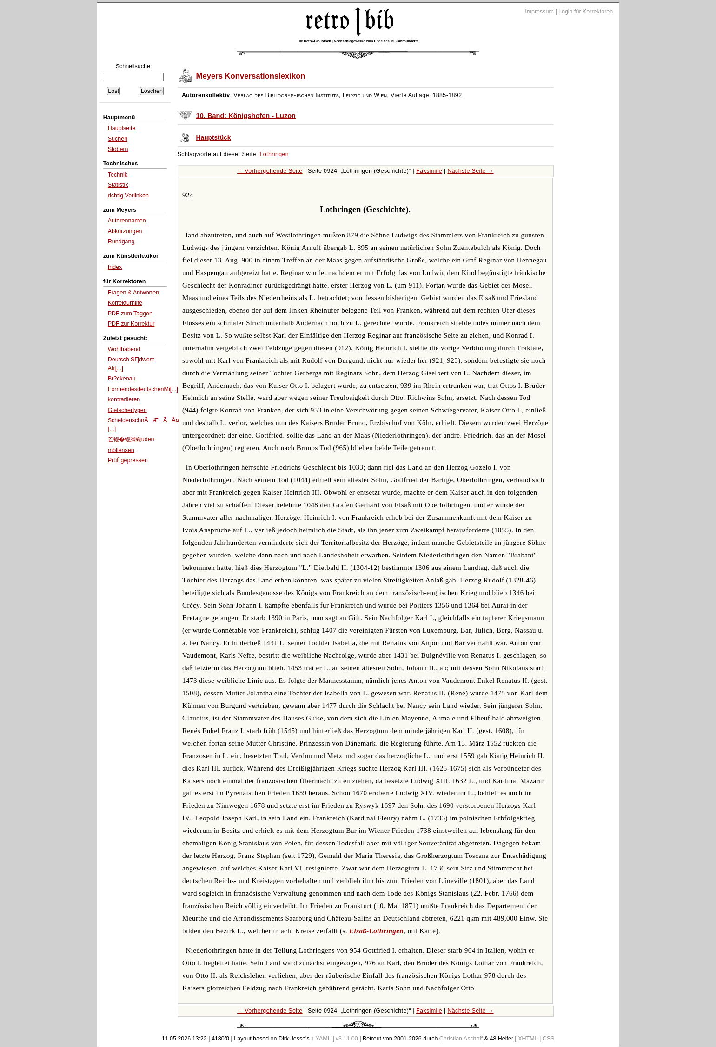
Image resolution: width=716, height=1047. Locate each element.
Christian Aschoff (461, 1038)
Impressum (539, 11)
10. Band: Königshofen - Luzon (246, 115)
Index (115, 267)
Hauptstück (213, 137)
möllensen (121, 450)
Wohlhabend (124, 349)
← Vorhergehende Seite (270, 171)
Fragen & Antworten (133, 292)
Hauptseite (122, 128)
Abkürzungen (125, 231)
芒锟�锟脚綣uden (131, 439)
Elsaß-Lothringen (376, 931)
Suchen (117, 139)
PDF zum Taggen (130, 313)
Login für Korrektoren (585, 11)
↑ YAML (321, 1038)
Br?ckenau (122, 378)
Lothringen (274, 154)
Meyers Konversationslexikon (250, 76)
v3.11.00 (347, 1038)
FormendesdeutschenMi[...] (143, 389)
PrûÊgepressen (128, 460)
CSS (549, 1038)
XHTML (527, 1038)
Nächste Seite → (470, 171)
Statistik (118, 185)
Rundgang (121, 241)
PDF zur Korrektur (131, 324)
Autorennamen (127, 220)
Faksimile (429, 171)
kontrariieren (124, 399)
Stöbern (118, 149)
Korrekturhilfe (125, 303)
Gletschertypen (127, 410)
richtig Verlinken (128, 195)
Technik (117, 174)
